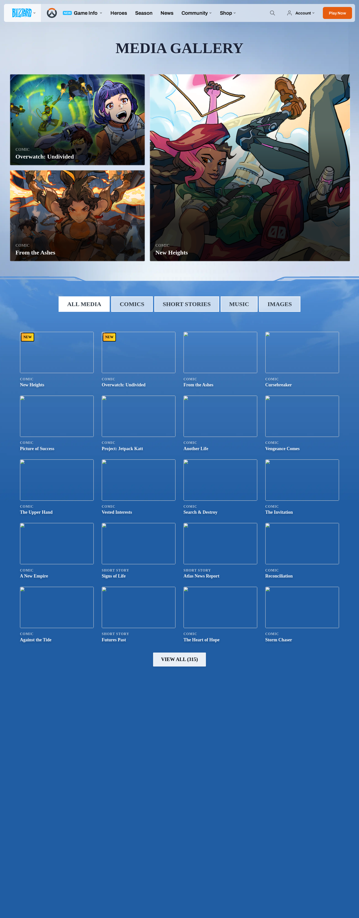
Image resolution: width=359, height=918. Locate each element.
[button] (337, 13)
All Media (84, 304)
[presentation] (22, 13)
